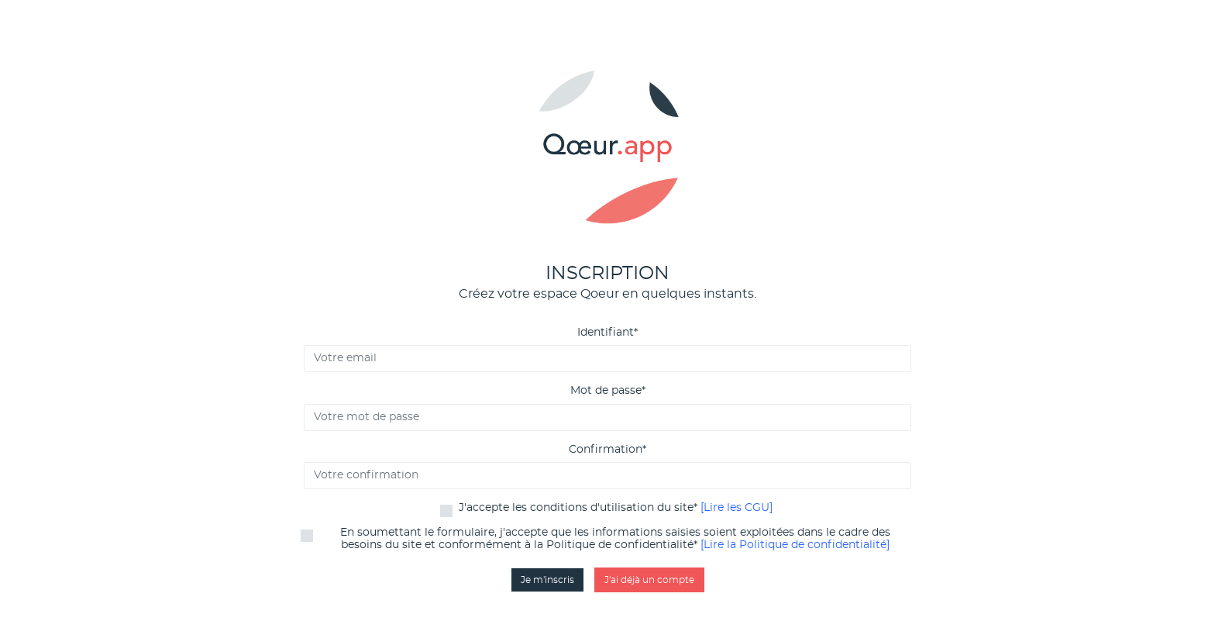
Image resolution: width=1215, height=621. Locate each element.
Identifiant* (607, 332)
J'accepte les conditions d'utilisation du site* (616, 507)
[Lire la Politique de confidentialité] (795, 545)
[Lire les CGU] (736, 507)
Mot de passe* (607, 390)
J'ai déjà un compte (649, 580)
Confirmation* (607, 449)
